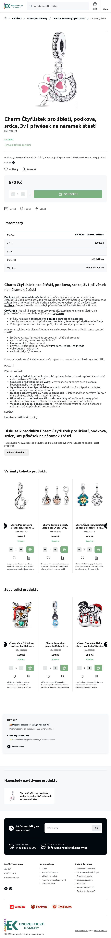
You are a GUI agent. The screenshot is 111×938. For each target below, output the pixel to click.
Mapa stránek (38, 934)
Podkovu (9, 297)
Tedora (66, 345)
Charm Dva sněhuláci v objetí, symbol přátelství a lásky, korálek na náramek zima (89, 644)
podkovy (9, 305)
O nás (44, 868)
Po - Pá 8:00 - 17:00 (85, 887)
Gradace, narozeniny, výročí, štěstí (69, 18)
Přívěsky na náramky (37, 18)
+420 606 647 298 (26, 847)
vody (47, 381)
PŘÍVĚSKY (17, 18)
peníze (51, 318)
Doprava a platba (84, 876)
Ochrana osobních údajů (88, 872)
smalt (35, 348)
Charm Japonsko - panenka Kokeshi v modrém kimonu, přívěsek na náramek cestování (55, 644)
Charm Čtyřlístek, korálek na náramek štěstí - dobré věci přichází (89, 526)
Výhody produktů (49, 876)
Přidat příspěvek (16, 452)
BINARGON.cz (100, 930)
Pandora (56, 345)
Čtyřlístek (10, 310)
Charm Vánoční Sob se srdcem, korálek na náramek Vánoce (21, 644)
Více (9, 162)
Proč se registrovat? (86, 891)
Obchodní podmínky (86, 868)
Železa (8, 302)
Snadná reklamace (50, 872)
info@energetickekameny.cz (67, 847)
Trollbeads (78, 345)
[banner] (13, 6)
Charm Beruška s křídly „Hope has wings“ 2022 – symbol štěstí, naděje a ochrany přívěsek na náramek (55, 526)
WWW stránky (81, 930)
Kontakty (81, 883)
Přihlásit (96, 828)
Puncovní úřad (48, 883)
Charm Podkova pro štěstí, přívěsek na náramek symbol (21, 526)
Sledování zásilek (84, 879)
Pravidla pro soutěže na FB (54, 879)
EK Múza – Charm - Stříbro (89, 234)
